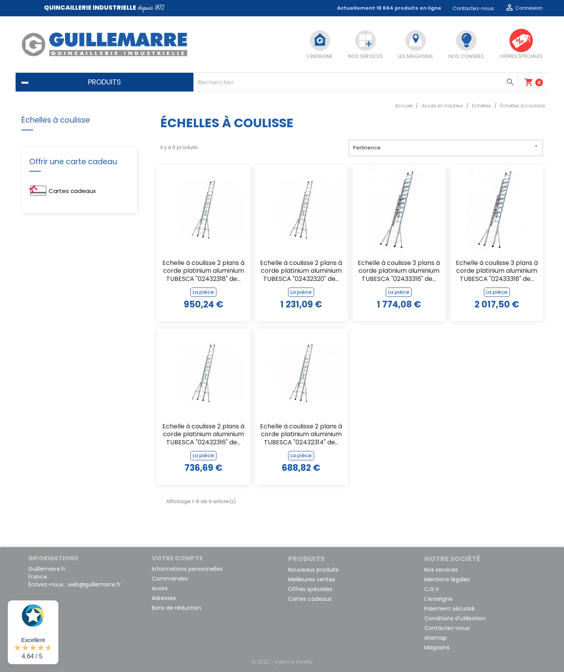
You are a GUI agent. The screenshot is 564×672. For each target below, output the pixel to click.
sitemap (435, 638)
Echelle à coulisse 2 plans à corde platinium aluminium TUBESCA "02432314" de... (301, 435)
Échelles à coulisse (55, 120)
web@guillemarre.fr (94, 584)
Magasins (437, 647)
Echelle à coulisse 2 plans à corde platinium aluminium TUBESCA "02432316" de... (203, 435)
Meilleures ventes (311, 579)
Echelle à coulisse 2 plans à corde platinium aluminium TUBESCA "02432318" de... (203, 271)
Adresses (164, 598)
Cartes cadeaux (72, 191)
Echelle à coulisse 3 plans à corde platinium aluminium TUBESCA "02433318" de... (497, 271)
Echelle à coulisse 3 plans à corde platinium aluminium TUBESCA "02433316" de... (399, 271)
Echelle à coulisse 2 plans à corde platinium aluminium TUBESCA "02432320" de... (301, 271)
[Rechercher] (355, 82)
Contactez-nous (473, 8)
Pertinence (446, 147)
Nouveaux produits (313, 570)
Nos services (441, 570)
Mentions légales (447, 579)
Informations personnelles (187, 569)
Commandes (170, 579)
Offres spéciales (310, 589)
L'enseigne (438, 599)
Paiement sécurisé (449, 608)
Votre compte (177, 558)
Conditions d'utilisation (455, 618)
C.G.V (431, 589)
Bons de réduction (176, 608)
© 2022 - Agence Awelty (282, 661)
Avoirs (160, 588)
